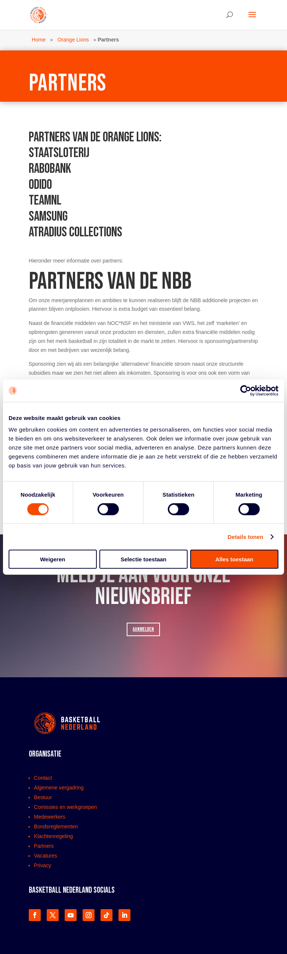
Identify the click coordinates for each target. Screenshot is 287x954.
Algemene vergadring (59, 788)
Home (39, 40)
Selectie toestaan (144, 559)
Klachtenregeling (53, 836)
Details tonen (245, 536)
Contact (43, 778)
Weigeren (52, 559)
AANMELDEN (143, 629)
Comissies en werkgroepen (65, 807)
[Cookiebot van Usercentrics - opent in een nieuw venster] (245, 390)
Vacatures (45, 856)
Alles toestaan (234, 559)
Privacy (42, 865)
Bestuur (43, 797)
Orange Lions (73, 40)
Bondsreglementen (56, 826)
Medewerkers (49, 817)
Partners (44, 846)
